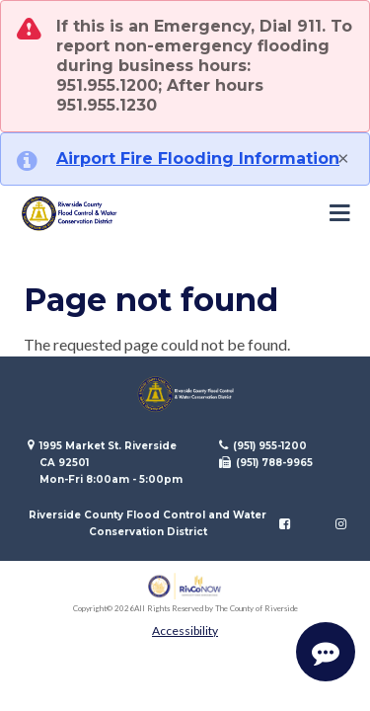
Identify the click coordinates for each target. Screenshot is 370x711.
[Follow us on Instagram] (340, 523)
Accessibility (185, 630)
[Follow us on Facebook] (284, 523)
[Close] (343, 157)
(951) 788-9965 (274, 462)
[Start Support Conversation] (325, 651)
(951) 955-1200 (270, 445)
